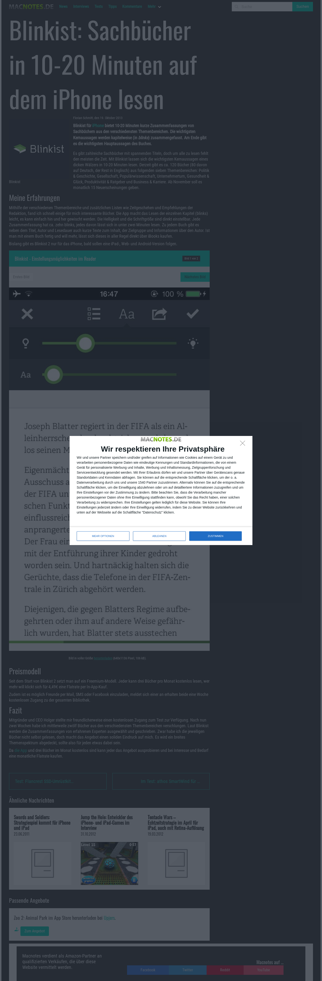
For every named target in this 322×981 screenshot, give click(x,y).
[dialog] (161, 490)
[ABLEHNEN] (244, 444)
